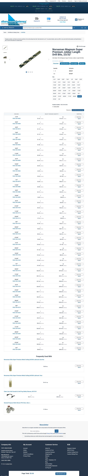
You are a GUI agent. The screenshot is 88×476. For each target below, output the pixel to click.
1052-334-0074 (16, 181)
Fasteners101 (53, 1)
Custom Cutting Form (72, 452)
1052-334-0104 (16, 207)
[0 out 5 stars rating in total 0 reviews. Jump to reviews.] (57, 61)
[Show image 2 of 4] (28, 72)
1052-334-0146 (16, 244)
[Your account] (85, 28)
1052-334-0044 (16, 155)
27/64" (74, 87)
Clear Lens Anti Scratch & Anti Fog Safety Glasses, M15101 (20, 391)
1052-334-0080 (16, 186)
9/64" (76, 79)
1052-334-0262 (16, 344)
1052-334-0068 (16, 176)
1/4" (78, 82)
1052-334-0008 (16, 123)
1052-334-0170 (16, 265)
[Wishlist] (82, 28)
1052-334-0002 (16, 118)
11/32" (78, 85)
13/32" (69, 87)
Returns (47, 456)
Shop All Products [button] (8, 27)
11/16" (69, 96)
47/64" (54, 99)
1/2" (69, 90)
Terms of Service (59, 433)
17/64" (54, 85)
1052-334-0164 (16, 260)
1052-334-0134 (16, 234)
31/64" (64, 90)
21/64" (73, 85)
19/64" (64, 85)
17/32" (79, 90)
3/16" (59, 82)
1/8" (72, 79)
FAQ (59, 1)
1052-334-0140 (16, 239)
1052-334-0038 (16, 150)
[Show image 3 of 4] (30, 72)
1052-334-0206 (16, 297)
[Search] (73, 27)
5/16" (69, 85)
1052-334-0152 (16, 249)
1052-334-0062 (16, 171)
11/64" (54, 82)
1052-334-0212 (16, 302)
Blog (47, 1)
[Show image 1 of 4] (26, 72)
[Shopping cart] (79, 19)
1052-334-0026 (16, 139)
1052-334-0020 (16, 134)
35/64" (54, 93)
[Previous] (10, 59)
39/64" (74, 93)
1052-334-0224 (16, 312)
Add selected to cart (60, 473)
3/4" (59, 99)
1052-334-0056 (16, 165)
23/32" (79, 96)
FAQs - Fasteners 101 (50, 460)
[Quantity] (79, 117)
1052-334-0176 (16, 270)
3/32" (63, 79)
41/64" (54, 96)
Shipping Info (48, 454)
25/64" (64, 87)
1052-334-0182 (16, 276)
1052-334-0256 (16, 339)
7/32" (69, 82)
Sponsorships (48, 464)
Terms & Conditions (28, 454)
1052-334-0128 (16, 228)
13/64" (64, 82)
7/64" (67, 79)
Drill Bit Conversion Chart (78, 110)
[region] (26, 59)
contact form (9, 464)
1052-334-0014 (16, 129)
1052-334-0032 (16, 144)
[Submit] (56, 431)
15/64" (73, 82)
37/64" (64, 93)
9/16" (59, 93)
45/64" (74, 96)
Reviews (64, 1)
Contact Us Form (49, 450)
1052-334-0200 (16, 291)
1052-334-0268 (16, 349)
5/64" (58, 79)
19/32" (69, 93)
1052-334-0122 (16, 223)
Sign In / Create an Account (80, 1)
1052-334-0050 (16, 160)
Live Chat (63, 22)
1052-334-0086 (16, 192)
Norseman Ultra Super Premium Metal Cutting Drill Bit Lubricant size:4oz (24, 359)
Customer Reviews (50, 452)
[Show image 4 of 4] (32, 72)
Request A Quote (71, 448)
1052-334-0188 (16, 281)
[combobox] (48, 27)
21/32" (59, 96)
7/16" (78, 87)
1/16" (54, 79)
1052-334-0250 (16, 333)
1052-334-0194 (16, 286)
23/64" (54, 87)
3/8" (59, 87)
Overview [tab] (56, 63)
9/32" (59, 85)
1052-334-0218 (16, 307)
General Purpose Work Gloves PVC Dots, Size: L (17, 403)
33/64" (74, 90)
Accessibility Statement (51, 465)
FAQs (46, 458)
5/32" (81, 79)
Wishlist (25, 452)
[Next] (49, 59)
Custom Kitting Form (72, 454)
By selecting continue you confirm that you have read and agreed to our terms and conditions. (44, 436)
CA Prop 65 (48, 467)
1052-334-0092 (16, 197)
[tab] (74, 63)
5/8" (79, 93)
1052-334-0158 (16, 255)
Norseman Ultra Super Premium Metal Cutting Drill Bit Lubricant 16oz (23, 375)
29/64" (54, 90)
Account (25, 448)
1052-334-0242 (16, 328)
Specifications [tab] (65, 63)
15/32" (59, 90)
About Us (70, 1)
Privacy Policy (49, 433)
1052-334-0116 (16, 218)
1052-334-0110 (16, 213)
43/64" (64, 96)
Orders (25, 450)
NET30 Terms (70, 450)
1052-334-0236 (16, 323)
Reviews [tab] (82, 63)
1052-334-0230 (16, 318)
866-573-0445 (62, 18)
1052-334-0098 (16, 202)
